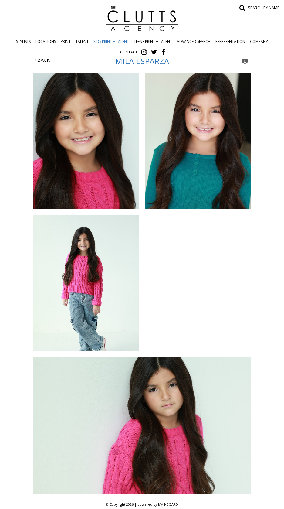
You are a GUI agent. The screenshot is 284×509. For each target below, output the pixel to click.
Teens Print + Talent (153, 41)
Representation (230, 41)
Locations (46, 41)
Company (259, 41)
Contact (128, 52)
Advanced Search (194, 41)
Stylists (23, 41)
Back (42, 59)
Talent (82, 41)
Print (66, 41)
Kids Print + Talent (111, 41)
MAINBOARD (168, 504)
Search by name (263, 7)
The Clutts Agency (142, 19)
